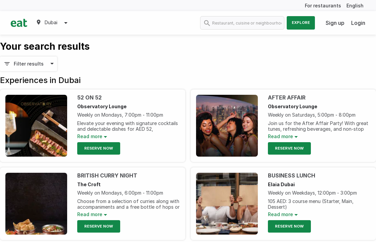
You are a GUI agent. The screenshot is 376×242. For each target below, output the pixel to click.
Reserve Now (98, 148)
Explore (301, 22)
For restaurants (323, 5)
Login (358, 22)
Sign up (335, 22)
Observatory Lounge (102, 106)
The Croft (89, 184)
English (355, 5)
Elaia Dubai (281, 184)
